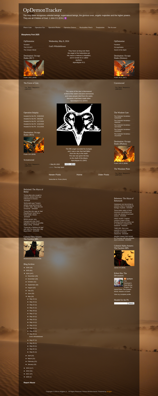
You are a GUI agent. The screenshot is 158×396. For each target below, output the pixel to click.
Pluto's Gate (27, 27)
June (30, 293)
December (31, 276)
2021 (28, 374)
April (29, 355)
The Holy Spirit (59, 167)
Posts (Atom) (62, 179)
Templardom (100, 27)
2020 (28, 377)
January (31, 364)
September (32, 285)
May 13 (32, 325)
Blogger (109, 391)
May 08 (32, 334)
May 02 (32, 349)
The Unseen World (30, 50)
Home (79, 174)
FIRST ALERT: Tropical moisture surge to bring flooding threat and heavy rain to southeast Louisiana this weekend (124, 222)
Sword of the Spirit (120, 50)
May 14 (32, 322)
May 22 (32, 305)
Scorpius (27, 44)
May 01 (32, 352)
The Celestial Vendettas (122, 116)
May (29, 296)
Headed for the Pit (30, 116)
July (29, 290)
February (31, 361)
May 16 (32, 316)
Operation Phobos (54, 27)
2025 (28, 270)
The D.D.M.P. (28, 47)
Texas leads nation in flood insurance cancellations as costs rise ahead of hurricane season (123, 213)
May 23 (32, 302)
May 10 (32, 328)
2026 (28, 267)
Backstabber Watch (86, 27)
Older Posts (103, 174)
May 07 (32, 340)
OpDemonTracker (42, 10)
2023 (28, 368)
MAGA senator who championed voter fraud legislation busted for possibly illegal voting (33, 222)
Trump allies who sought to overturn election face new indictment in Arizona (33, 197)
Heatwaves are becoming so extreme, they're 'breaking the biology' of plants (124, 206)
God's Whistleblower (57, 46)
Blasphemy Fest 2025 (30, 35)
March (30, 358)
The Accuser (112, 27)
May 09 (32, 331)
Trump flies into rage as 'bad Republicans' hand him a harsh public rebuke (33, 213)
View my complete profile (122, 294)
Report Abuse (29, 383)
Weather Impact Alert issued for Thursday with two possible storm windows (124, 238)
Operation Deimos (70, 27)
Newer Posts (55, 174)
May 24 (32, 299)
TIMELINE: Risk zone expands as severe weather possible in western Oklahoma (123, 231)
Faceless (117, 44)
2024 (28, 273)
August (30, 288)
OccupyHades (119, 47)
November (31, 279)
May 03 (32, 346)
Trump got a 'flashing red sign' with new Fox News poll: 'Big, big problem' (34, 229)
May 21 (32, 308)
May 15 (32, 319)
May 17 (32, 313)
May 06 (32, 343)
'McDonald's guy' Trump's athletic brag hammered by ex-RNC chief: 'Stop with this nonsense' (33, 205)
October (31, 282)
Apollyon (129, 279)
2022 (28, 371)
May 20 (32, 310)
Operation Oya (40, 27)
